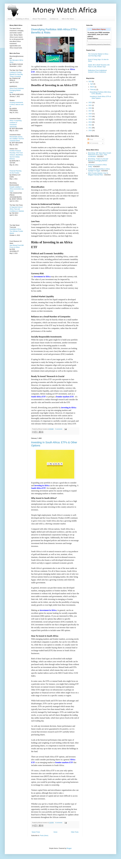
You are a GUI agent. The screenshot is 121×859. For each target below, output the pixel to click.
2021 (90, 105)
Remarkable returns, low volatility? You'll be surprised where (17, 139)
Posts (90, 139)
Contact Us (54, 19)
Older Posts (74, 832)
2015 (90, 116)
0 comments (58, 429)
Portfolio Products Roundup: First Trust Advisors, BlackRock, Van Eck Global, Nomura (16, 155)
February (93, 89)
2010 (90, 130)
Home (10, 19)
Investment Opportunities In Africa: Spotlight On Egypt (99, 169)
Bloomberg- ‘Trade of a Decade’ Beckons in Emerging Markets (98, 159)
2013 (90, 122)
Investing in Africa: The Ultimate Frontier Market (16, 231)
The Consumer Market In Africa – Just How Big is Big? (98, 55)
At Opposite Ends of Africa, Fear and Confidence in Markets (17, 209)
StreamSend (106, 44)
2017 (90, 111)
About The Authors (39, 19)
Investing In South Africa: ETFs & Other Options (100, 97)
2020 (90, 108)
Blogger (69, 848)
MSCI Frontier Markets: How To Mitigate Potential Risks (98, 174)
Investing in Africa (22, 19)
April (91, 84)
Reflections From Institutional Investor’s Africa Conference (97, 71)
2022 (90, 102)
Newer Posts (36, 832)
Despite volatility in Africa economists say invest (17, 189)
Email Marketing (92, 44)
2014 (90, 119)
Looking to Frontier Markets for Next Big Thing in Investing (16, 74)
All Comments (93, 143)
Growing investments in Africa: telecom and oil (16, 104)
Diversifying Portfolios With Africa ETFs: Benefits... (100, 93)
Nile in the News (68, 19)
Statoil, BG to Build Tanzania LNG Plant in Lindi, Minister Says (99, 65)
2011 (90, 128)
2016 (90, 114)
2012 (90, 125)
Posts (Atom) (44, 835)
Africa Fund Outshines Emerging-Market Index (17, 90)
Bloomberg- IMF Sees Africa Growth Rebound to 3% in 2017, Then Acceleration (99, 154)
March (92, 87)
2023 (90, 81)
